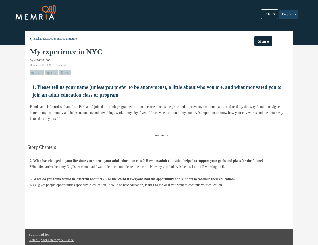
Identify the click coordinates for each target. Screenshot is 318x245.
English (289, 14)
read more (161, 135)
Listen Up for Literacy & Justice (51, 240)
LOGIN (269, 14)
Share (263, 41)
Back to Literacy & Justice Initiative (53, 38)
